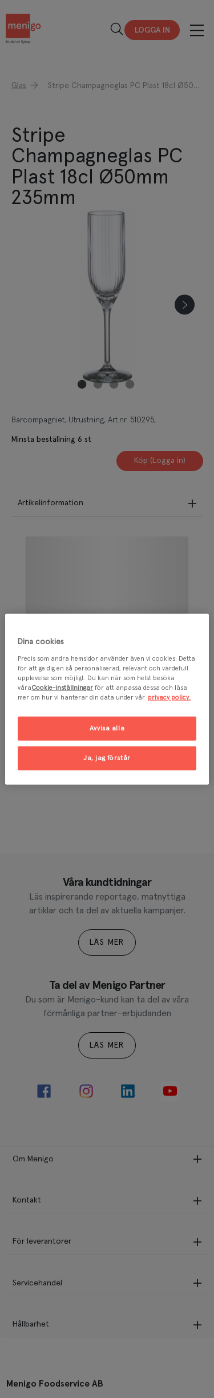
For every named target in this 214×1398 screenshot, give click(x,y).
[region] (106, 699)
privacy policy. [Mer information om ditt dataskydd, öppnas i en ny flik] (169, 697)
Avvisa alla (107, 728)
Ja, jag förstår (107, 757)
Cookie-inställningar (62, 687)
